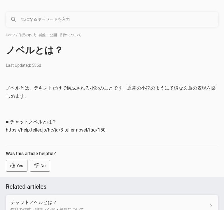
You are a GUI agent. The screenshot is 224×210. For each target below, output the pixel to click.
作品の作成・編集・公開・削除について (49, 35)
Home (10, 35)
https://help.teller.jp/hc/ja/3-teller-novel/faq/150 (56, 130)
